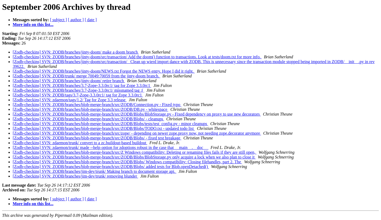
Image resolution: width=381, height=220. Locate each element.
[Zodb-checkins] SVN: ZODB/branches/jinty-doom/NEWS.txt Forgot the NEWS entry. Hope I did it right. (104, 71)
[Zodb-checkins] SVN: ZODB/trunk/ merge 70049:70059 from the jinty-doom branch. (86, 76)
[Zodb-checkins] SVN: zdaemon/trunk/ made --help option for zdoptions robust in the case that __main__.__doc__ (110, 147)
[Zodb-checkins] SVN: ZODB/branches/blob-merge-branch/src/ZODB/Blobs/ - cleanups (88, 119)
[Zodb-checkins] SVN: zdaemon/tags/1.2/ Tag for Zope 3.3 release (69, 100)
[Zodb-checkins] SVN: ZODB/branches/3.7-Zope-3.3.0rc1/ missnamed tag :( (78, 90)
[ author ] (76, 19)
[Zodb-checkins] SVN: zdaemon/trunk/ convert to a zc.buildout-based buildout (80, 142)
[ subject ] (58, 19)
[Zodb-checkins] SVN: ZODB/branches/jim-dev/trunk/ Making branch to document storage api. (94, 171)
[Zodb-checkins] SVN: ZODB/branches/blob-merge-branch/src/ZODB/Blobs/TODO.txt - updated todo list (104, 128)
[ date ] (91, 19)
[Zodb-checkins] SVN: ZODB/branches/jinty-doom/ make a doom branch (76, 52)
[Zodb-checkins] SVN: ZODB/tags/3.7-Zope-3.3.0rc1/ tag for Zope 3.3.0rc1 (78, 95)
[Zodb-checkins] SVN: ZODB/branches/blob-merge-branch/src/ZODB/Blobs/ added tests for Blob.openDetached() (111, 166)
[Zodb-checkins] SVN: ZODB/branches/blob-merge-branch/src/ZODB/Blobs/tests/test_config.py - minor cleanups (110, 123)
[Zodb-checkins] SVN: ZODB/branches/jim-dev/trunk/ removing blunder (75, 176)
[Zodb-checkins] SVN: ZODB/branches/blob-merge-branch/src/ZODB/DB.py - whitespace (90, 109)
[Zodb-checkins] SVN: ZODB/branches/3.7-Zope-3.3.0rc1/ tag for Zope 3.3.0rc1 (82, 85)
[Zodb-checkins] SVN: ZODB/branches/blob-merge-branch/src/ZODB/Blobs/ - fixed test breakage (97, 138)
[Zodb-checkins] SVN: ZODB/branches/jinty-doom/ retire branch (69, 80)
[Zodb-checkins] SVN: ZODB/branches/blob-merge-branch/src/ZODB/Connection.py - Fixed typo (97, 104)
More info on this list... (33, 24)
